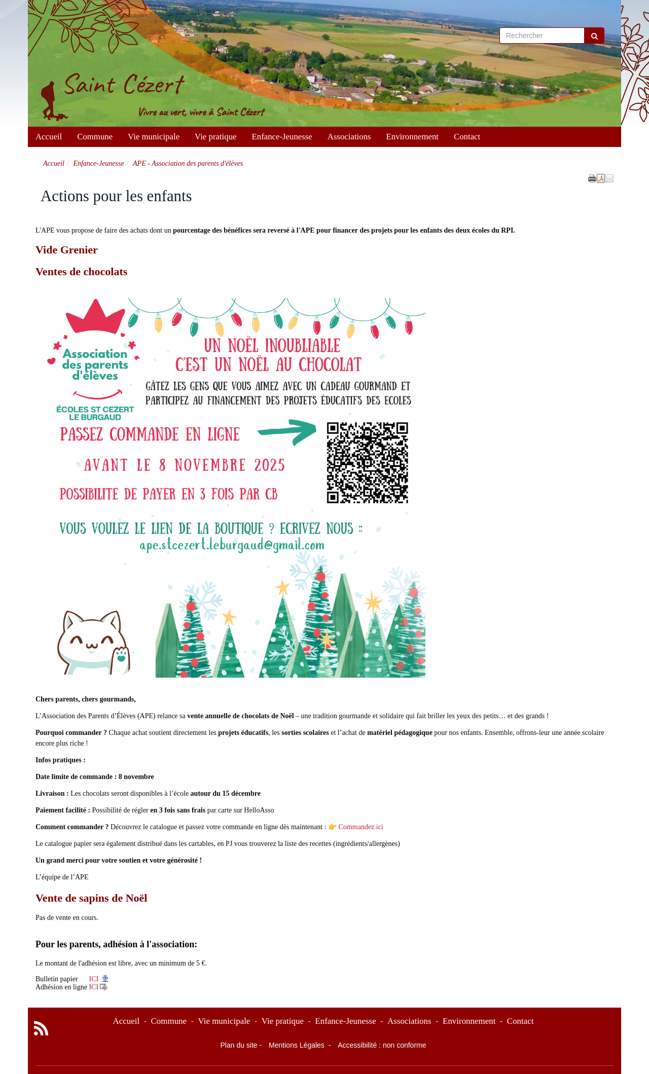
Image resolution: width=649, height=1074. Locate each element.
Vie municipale (153, 136)
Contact (467, 136)
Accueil (48, 136)
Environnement (412, 136)
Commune (95, 136)
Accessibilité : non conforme (382, 1045)
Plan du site (238, 1045)
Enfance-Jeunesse (282, 136)
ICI (92, 979)
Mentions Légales (298, 1045)
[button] (609, 178)
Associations (349, 136)
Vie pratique (215, 136)
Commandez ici (361, 827)
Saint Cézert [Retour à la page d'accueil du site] (121, 83)
